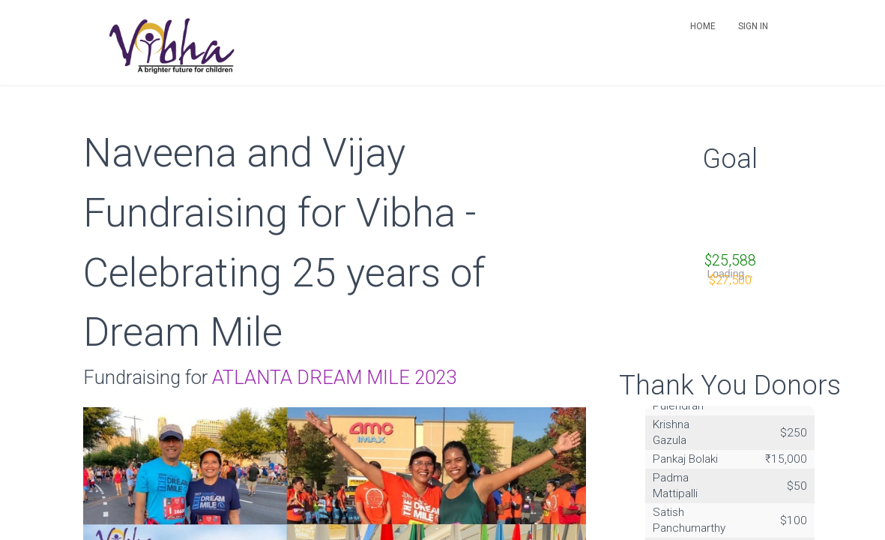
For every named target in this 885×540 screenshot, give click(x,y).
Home (703, 26)
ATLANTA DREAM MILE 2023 (334, 377)
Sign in (753, 26)
